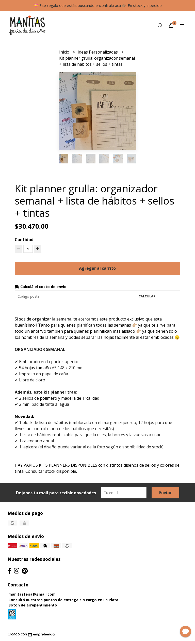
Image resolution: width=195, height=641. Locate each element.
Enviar (165, 492)
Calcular (147, 296)
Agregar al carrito (97, 268)
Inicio (64, 52)
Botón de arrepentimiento (32, 605)
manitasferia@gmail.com (32, 594)
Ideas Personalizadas (98, 52)
